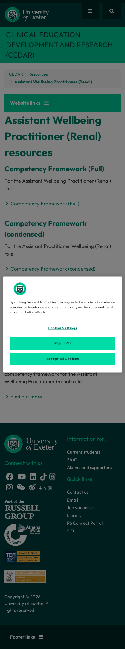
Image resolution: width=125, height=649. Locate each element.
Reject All (62, 343)
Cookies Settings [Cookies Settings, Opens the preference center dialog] (62, 328)
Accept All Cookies (62, 359)
